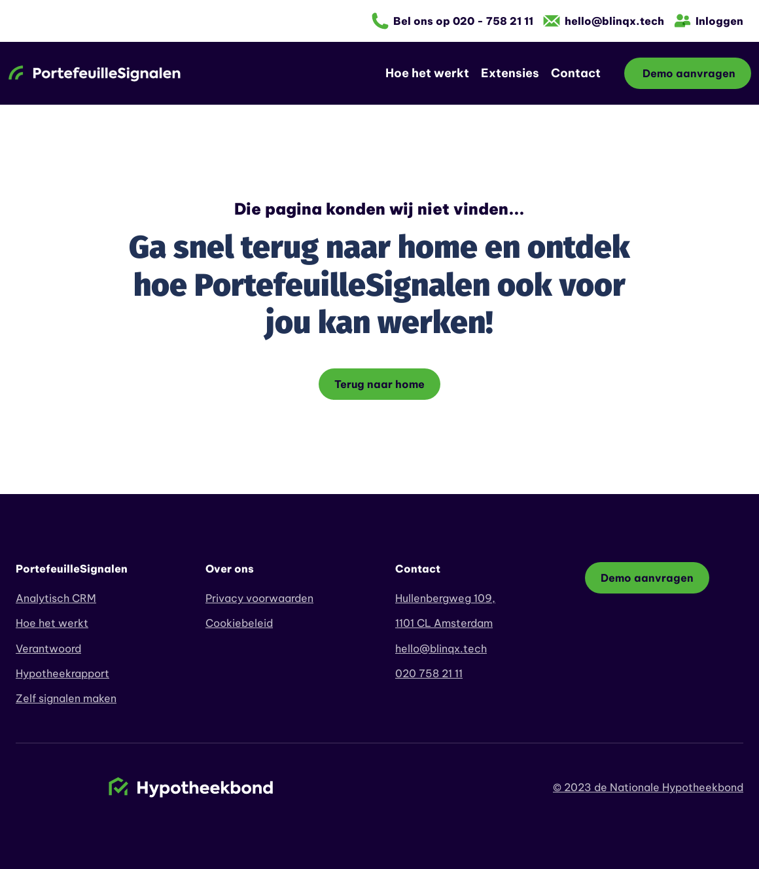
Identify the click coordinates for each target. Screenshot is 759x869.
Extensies (510, 72)
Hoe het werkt (427, 72)
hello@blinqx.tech (614, 20)
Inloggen (719, 20)
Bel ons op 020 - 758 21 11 (463, 20)
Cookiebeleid (239, 623)
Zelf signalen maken (66, 698)
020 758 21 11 (429, 673)
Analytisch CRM (56, 598)
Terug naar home (379, 384)
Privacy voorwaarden (259, 598)
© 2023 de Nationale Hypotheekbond (648, 787)
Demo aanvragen (687, 73)
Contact (576, 72)
